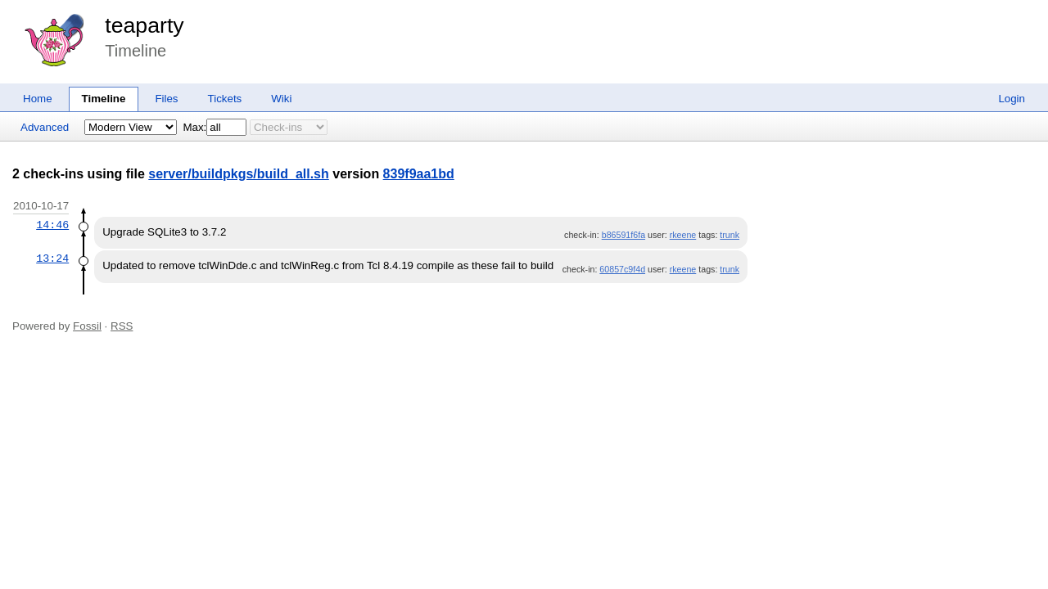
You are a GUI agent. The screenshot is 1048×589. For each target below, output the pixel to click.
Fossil (87, 326)
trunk (729, 235)
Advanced (44, 127)
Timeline (104, 98)
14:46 (52, 225)
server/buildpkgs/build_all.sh (238, 174)
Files (166, 98)
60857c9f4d (622, 269)
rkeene (683, 235)
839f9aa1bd (418, 174)
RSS (122, 326)
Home (37, 98)
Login (1011, 98)
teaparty (144, 25)
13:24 (52, 258)
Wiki (281, 98)
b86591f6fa (623, 235)
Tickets (225, 98)
